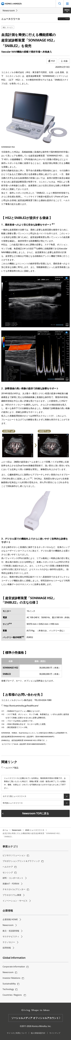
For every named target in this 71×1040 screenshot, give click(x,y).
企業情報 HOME (10, 919)
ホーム (5, 830)
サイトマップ (54, 1033)
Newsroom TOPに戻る (35, 813)
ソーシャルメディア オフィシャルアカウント (35, 1017)
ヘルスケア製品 (11, 767)
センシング (8, 872)
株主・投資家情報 (11, 930)
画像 (65, 61)
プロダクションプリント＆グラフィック (21, 861)
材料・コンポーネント (13, 878)
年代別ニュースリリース (13, 803)
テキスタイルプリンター (14, 889)
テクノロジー (9, 942)
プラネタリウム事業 (12, 895)
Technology (8, 989)
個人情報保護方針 (38, 1033)
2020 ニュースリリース (34, 830)
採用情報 (7, 947)
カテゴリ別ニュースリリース (14, 796)
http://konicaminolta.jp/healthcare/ (21, 705)
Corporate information (14, 966)
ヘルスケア (8, 866)
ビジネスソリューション (14, 855)
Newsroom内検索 (63, 19)
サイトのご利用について (17, 1033)
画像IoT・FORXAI (11, 883)
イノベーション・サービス (15, 900)
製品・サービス (8, 27)
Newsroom (9, 10)
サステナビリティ (11, 936)
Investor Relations (11, 978)
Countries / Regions (12, 994)
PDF (53, 61)
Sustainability (9, 983)
